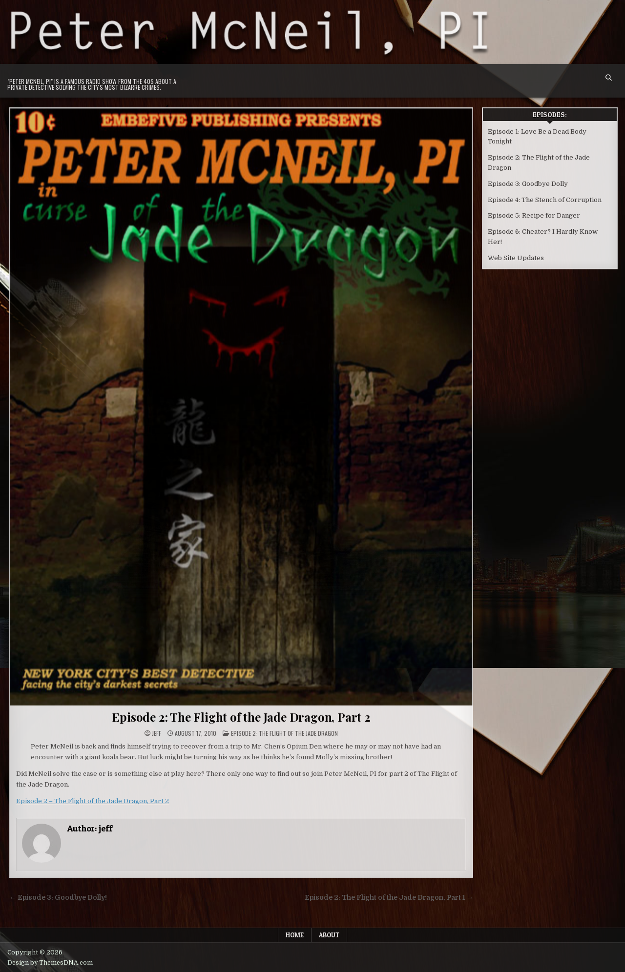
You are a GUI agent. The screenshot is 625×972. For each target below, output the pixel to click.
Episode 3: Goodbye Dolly (528, 183)
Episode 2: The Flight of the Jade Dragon (284, 733)
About (329, 935)
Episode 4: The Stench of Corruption (545, 199)
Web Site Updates (516, 258)
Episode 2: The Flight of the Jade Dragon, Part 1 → (389, 897)
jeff (156, 733)
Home (295, 935)
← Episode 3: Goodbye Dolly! (58, 897)
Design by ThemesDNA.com (50, 962)
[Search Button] (609, 78)
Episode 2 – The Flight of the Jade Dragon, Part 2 (92, 801)
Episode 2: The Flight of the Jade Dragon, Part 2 (241, 717)
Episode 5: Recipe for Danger (534, 215)
